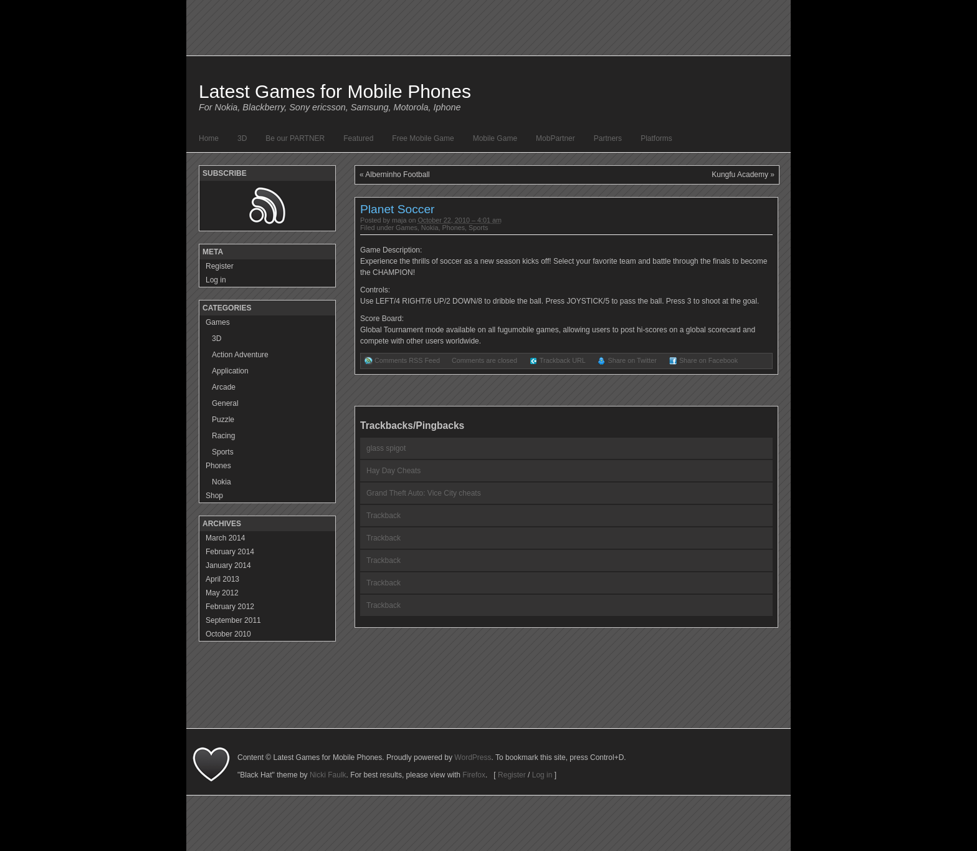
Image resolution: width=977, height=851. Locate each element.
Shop (214, 495)
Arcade (224, 387)
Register (220, 266)
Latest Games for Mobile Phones (335, 91)
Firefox (473, 775)
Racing (223, 435)
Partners (608, 138)
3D (242, 138)
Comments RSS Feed (407, 360)
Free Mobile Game (423, 138)
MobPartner (555, 138)
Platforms (656, 138)
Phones (453, 227)
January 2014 (228, 565)
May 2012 (222, 593)
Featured (358, 138)
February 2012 (230, 606)
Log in (216, 280)
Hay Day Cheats (393, 470)
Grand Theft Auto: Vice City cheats (423, 493)
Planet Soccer (397, 209)
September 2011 (233, 620)
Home (209, 138)
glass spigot (386, 448)
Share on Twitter (632, 360)
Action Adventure (240, 354)
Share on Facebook (708, 360)
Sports (478, 227)
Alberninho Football (397, 174)
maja (399, 220)
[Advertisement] (488, 700)
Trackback (383, 515)
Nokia (430, 227)
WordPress (472, 757)
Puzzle (223, 419)
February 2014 (230, 551)
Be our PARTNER (295, 138)
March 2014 (225, 538)
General (225, 403)
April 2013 (222, 579)
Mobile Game (495, 138)
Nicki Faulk (328, 775)
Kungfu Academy (740, 174)
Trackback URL (563, 360)
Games (406, 227)
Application (230, 371)
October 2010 (228, 634)
